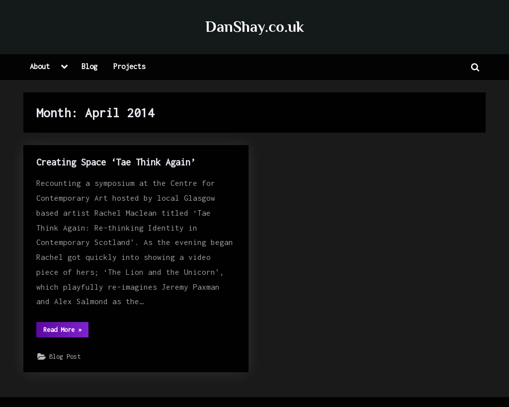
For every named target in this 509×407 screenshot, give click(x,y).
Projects (129, 66)
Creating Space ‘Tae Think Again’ (115, 162)
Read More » (65, 332)
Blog (89, 66)
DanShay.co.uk (254, 26)
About (40, 66)
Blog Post (65, 356)
